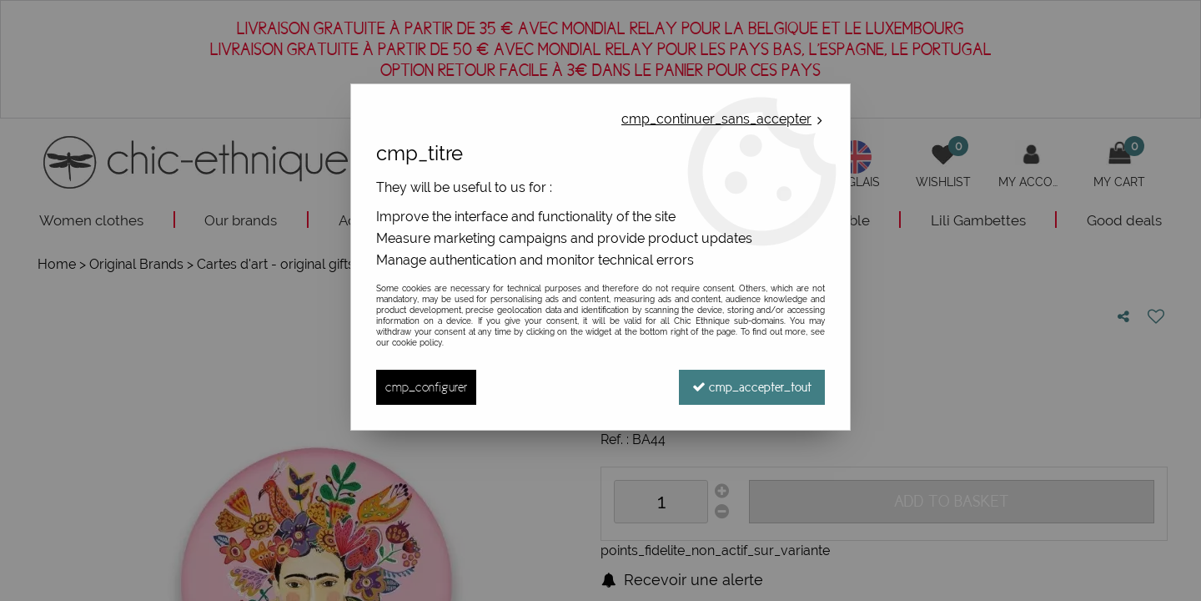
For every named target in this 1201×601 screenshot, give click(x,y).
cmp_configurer (426, 387)
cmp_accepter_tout (752, 387)
